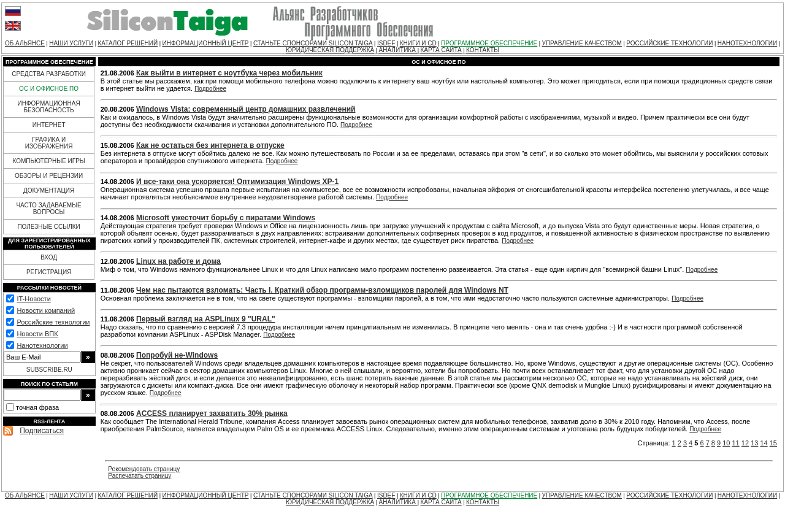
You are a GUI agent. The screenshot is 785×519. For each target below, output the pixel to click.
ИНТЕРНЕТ (49, 124)
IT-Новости (33, 298)
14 (763, 443)
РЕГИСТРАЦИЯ (48, 272)
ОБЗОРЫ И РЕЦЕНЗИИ (49, 175)
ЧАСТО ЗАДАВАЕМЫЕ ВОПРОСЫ (48, 208)
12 (745, 443)
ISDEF (386, 43)
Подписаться (42, 430)
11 (736, 443)
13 (754, 443)
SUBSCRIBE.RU (49, 369)
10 (726, 443)
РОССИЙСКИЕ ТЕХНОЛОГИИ (669, 43)
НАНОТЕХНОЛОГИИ (747, 43)
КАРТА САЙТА (440, 50)
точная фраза (37, 407)
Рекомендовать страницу (144, 469)
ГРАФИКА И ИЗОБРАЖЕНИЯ (49, 143)
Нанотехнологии (42, 345)
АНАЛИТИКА (398, 50)
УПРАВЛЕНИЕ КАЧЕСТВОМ (582, 43)
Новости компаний (46, 310)
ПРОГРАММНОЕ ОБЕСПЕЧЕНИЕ (489, 43)
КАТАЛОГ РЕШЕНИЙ (128, 43)
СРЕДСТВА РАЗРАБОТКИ (49, 74)
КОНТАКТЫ (482, 50)
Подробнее (210, 88)
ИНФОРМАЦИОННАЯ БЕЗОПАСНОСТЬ (49, 106)
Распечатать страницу (139, 475)
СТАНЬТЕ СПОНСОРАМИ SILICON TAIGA (313, 43)
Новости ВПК (37, 333)
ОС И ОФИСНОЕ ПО (48, 88)
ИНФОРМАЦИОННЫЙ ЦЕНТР (206, 43)
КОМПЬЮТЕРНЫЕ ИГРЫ (48, 161)
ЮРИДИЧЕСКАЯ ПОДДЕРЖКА (330, 50)
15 (773, 443)
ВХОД (48, 257)
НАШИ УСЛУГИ (71, 43)
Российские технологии (53, 322)
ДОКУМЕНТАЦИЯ (48, 190)
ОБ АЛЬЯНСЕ (25, 43)
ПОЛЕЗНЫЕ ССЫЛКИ (48, 226)
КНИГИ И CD (418, 43)
